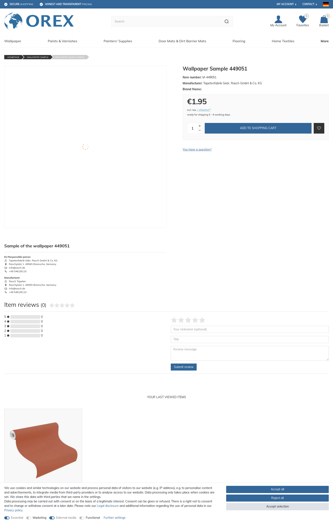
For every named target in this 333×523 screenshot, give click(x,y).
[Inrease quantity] (200, 126)
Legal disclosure (108, 506)
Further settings (115, 518)
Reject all (277, 498)
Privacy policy (13, 510)
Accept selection (277, 506)
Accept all (277, 489)
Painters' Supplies (118, 41)
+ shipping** (204, 109)
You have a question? (197, 149)
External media (66, 518)
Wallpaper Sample (37, 57)
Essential (17, 518)
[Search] (226, 21)
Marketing (39, 518)
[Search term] (165, 21)
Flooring (239, 41)
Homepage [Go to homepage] (13, 57)
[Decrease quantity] (200, 130)
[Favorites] (302, 22)
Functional (93, 518)
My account (285, 4)
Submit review (183, 367)
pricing (68, 4)
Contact (308, 4)
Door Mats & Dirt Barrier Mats (182, 41)
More (325, 41)
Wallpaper (12, 41)
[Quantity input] (192, 128)
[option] (43, 462)
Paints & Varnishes (62, 41)
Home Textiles (283, 41)
